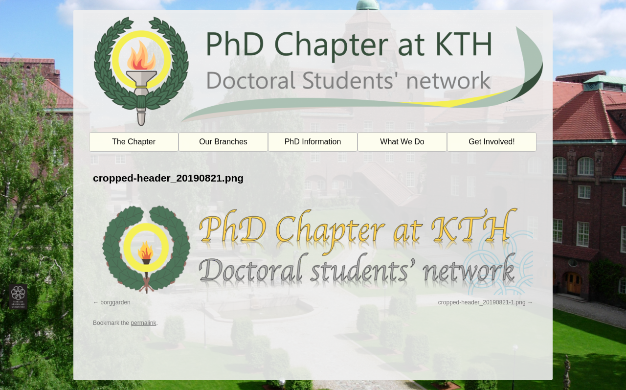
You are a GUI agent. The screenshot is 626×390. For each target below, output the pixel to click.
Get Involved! (491, 142)
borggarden (115, 302)
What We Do (402, 142)
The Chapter (134, 142)
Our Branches (223, 142)
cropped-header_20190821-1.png (482, 302)
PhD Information (313, 142)
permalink (143, 323)
